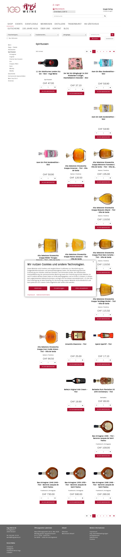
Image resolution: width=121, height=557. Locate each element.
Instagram (10, 549)
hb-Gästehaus (91, 24)
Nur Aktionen (12, 38)
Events (18, 24)
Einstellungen (59, 288)
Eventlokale (31, 24)
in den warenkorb (48, 91)
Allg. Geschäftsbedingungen (99, 533)
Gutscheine (14, 28)
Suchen (95, 38)
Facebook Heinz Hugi (14, 550)
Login (56, 5)
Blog (66, 28)
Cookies (92, 539)
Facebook (10, 547)
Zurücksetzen (109, 38)
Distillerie (60, 24)
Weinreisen (46, 24)
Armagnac (12, 54)
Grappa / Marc (13, 64)
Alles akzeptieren (81, 288)
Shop (10, 24)
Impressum (93, 532)
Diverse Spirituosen (15, 59)
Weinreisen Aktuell (68, 533)
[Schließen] (93, 261)
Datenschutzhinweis (43, 295)
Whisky (11, 68)
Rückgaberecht (94, 535)
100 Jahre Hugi (30, 28)
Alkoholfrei (11, 49)
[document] (60, 274)
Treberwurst (75, 24)
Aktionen (65, 532)
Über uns (45, 28)
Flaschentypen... (19, 35)
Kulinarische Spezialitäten (16, 76)
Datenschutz (94, 537)
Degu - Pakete (12, 47)
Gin (10, 61)
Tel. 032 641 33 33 (13, 535)
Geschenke (11, 74)
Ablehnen (37, 288)
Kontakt (57, 28)
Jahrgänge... (74, 35)
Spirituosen (12, 52)
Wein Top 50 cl (13, 78)
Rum (10, 66)
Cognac (11, 57)
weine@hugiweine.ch (13, 537)
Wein (9, 45)
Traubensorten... (47, 35)
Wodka (11, 71)
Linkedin (9, 552)
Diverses (11, 81)
